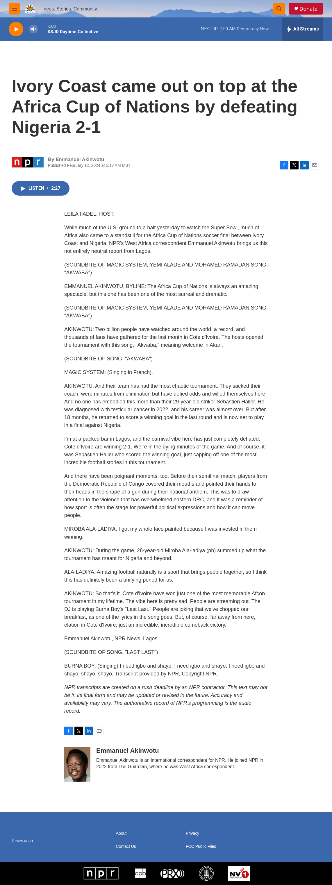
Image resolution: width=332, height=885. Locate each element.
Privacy (192, 833)
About (121, 833)
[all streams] (302, 29)
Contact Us (126, 846)
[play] (16, 29)
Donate (308, 9)
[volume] (33, 29)
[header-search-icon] (279, 9)
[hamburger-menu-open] (14, 9)
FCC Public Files (201, 846)
